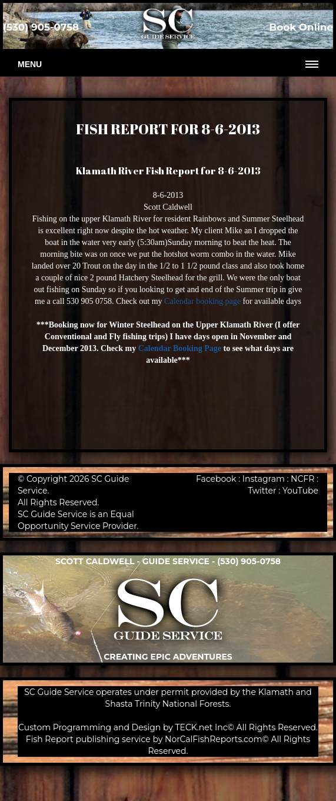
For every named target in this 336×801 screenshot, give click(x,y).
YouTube (300, 490)
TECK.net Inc (201, 727)
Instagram (263, 479)
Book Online (301, 27)
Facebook (216, 479)
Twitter (262, 490)
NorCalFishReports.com (213, 739)
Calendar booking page (202, 301)
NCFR (302, 479)
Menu (30, 64)
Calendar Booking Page (179, 348)
